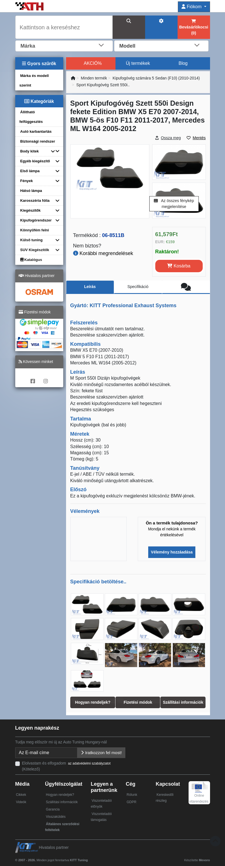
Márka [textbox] (28, 46)
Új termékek (138, 63)
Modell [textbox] (127, 46)
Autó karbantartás (36, 131)
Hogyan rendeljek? (60, 795)
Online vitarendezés (198, 794)
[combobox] (64, 45)
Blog (182, 63)
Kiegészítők (30, 210)
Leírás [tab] (90, 286)
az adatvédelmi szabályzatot (89, 763)
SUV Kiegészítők (34, 250)
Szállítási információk (62, 802)
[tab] (186, 287)
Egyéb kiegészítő (35, 161)
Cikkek (21, 795)
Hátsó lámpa (31, 191)
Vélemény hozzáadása (172, 552)
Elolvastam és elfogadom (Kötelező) (67, 766)
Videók (21, 802)
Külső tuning (31, 240)
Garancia (53, 809)
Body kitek (29, 151)
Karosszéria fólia (35, 200)
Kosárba (178, 265)
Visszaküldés (55, 817)
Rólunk (132, 795)
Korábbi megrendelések (103, 253)
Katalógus (31, 260)
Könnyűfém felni (34, 230)
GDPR (132, 802)
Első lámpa (30, 171)
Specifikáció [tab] (137, 286)
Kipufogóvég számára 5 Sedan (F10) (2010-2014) (156, 78)
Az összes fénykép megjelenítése (174, 203)
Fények (26, 181)
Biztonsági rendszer (37, 141)
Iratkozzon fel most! (101, 752)
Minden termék (94, 78)
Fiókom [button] (192, 6)
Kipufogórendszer (36, 220)
